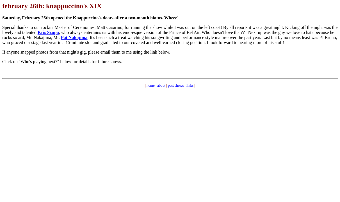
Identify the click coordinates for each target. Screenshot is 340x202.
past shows (176, 85)
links (189, 85)
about (161, 85)
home (151, 85)
